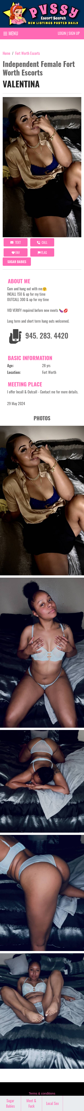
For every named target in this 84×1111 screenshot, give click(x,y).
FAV (16, 252)
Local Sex (52, 1103)
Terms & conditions (42, 1093)
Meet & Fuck (31, 1103)
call (42, 242)
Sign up (74, 33)
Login (62, 33)
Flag (42, 252)
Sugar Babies (16, 261)
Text (15, 242)
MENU (10, 33)
